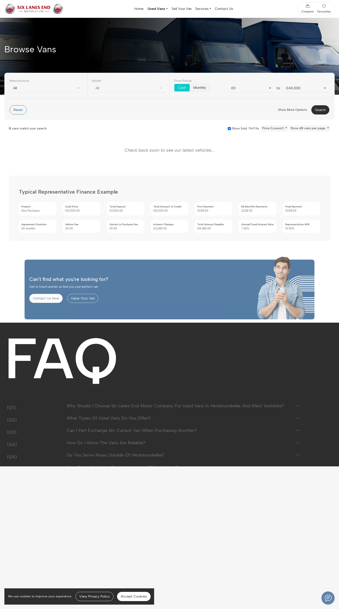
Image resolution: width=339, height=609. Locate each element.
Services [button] (202, 9)
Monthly (199, 87)
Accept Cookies (134, 596)
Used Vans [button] (156, 9)
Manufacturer (19, 81)
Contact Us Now (65, 305)
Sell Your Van (182, 9)
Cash (182, 87)
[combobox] (46, 88)
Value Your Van (96, 305)
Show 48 (308, 128)
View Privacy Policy (94, 596)
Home (139, 9)
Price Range (183, 81)
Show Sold (239, 128)
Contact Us (224, 9)
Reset (18, 110)
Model (96, 81)
